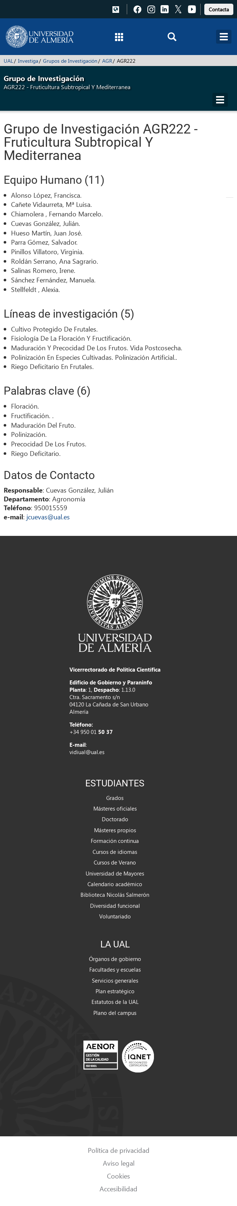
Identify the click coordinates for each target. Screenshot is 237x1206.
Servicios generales (115, 980)
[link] (218, 8)
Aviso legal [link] (118, 1162)
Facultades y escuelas (115, 969)
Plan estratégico (115, 991)
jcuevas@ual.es (48, 516)
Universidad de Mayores (115, 873)
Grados (114, 797)
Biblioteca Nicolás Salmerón (114, 894)
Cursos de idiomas (115, 851)
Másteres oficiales (115, 808)
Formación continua (115, 840)
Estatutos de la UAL (115, 1001)
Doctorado (115, 819)
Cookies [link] (118, 1175)
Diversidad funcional (115, 905)
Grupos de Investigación (70, 60)
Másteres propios (115, 830)
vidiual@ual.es (86, 752)
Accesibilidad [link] (118, 1188)
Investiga (28, 60)
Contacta (219, 9)
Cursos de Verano (115, 862)
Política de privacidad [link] (119, 1150)
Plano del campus (114, 1012)
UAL (8, 60)
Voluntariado (115, 916)
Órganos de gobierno (115, 958)
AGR (107, 60)
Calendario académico (114, 884)
